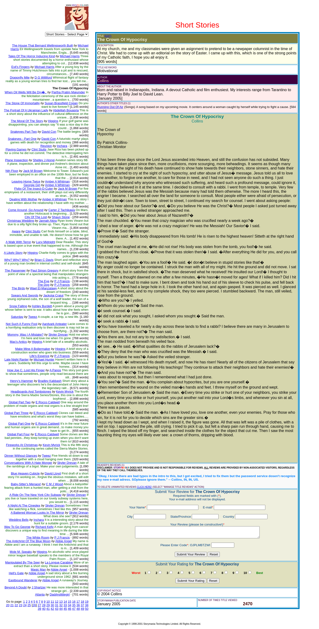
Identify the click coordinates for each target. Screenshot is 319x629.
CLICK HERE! (144, 487)
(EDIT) (107, 36)
